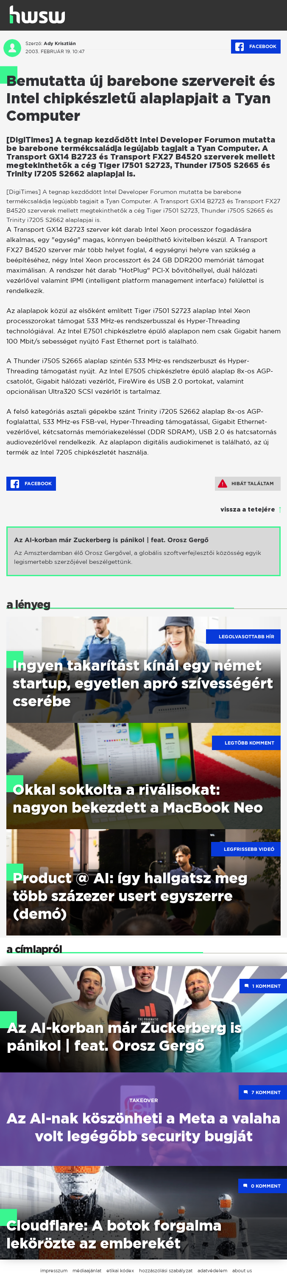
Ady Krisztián (60, 43)
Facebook (255, 47)
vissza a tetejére (247, 510)
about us (242, 1270)
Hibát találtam (246, 483)
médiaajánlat (86, 1270)
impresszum (53, 1270)
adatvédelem (212, 1270)
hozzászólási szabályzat (165, 1270)
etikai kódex (120, 1270)
